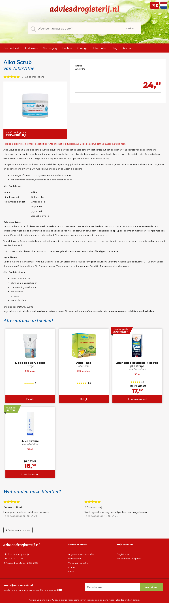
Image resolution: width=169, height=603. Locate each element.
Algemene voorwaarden (81, 554)
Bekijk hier (119, 143)
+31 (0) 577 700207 (13, 558)
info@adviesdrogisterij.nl (16, 554)
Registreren (123, 554)
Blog (114, 48)
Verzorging (50, 48)
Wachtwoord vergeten (129, 558)
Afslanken (31, 48)
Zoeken (130, 28)
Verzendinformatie (78, 563)
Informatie (99, 48)
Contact (72, 567)
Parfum (67, 48)
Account (128, 48)
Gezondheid (11, 48)
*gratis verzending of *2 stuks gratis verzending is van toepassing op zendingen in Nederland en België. (84, 599)
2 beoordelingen (34, 76)
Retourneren (75, 558)
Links (71, 571)
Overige (82, 48)
